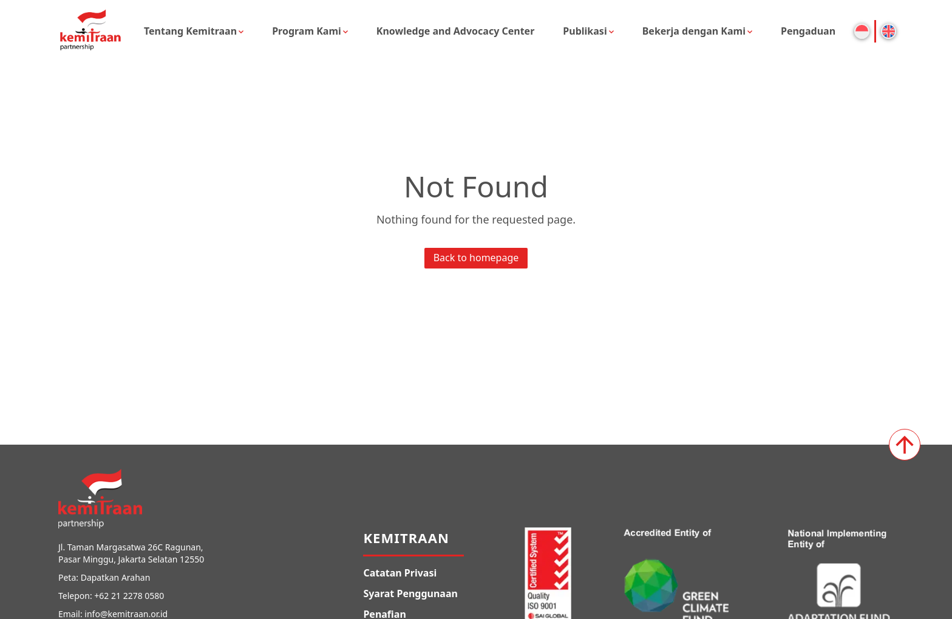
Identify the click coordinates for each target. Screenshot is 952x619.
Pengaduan (808, 31)
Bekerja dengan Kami (694, 31)
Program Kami (306, 31)
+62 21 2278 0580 (129, 595)
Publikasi (585, 31)
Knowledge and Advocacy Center (455, 31)
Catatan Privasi (400, 573)
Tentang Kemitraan (190, 31)
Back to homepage (476, 257)
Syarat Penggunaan (410, 593)
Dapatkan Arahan (116, 577)
